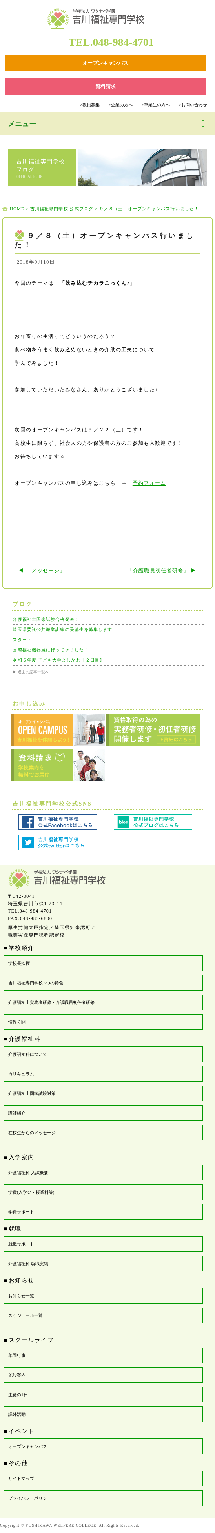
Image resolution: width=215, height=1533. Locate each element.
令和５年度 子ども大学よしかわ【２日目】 (58, 660)
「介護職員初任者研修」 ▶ (161, 570)
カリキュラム (21, 1073)
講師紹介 (17, 1113)
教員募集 (90, 104)
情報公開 (17, 1022)
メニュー (22, 124)
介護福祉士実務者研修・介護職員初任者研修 (51, 1002)
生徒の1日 (18, 1394)
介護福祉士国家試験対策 (32, 1093)
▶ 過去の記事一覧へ (31, 672)
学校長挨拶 (19, 963)
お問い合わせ (193, 104)
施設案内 (17, 1375)
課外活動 (17, 1414)
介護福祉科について (27, 1054)
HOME (17, 208)
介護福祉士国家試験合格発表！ (46, 619)
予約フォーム (149, 483)
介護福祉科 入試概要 (28, 1172)
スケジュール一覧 (25, 1315)
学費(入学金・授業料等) (31, 1192)
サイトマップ (21, 1478)
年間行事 (17, 1355)
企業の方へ (121, 104)
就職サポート (21, 1244)
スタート (22, 639)
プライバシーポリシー (29, 1498)
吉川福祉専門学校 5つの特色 (35, 982)
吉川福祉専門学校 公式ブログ (61, 208)
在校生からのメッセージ (32, 1132)
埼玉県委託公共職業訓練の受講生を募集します (62, 629)
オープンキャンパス (27, 1446)
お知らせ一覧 (21, 1295)
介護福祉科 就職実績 (28, 1263)
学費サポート (21, 1211)
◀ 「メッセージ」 (41, 570)
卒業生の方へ (156, 104)
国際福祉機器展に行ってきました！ (51, 649)
